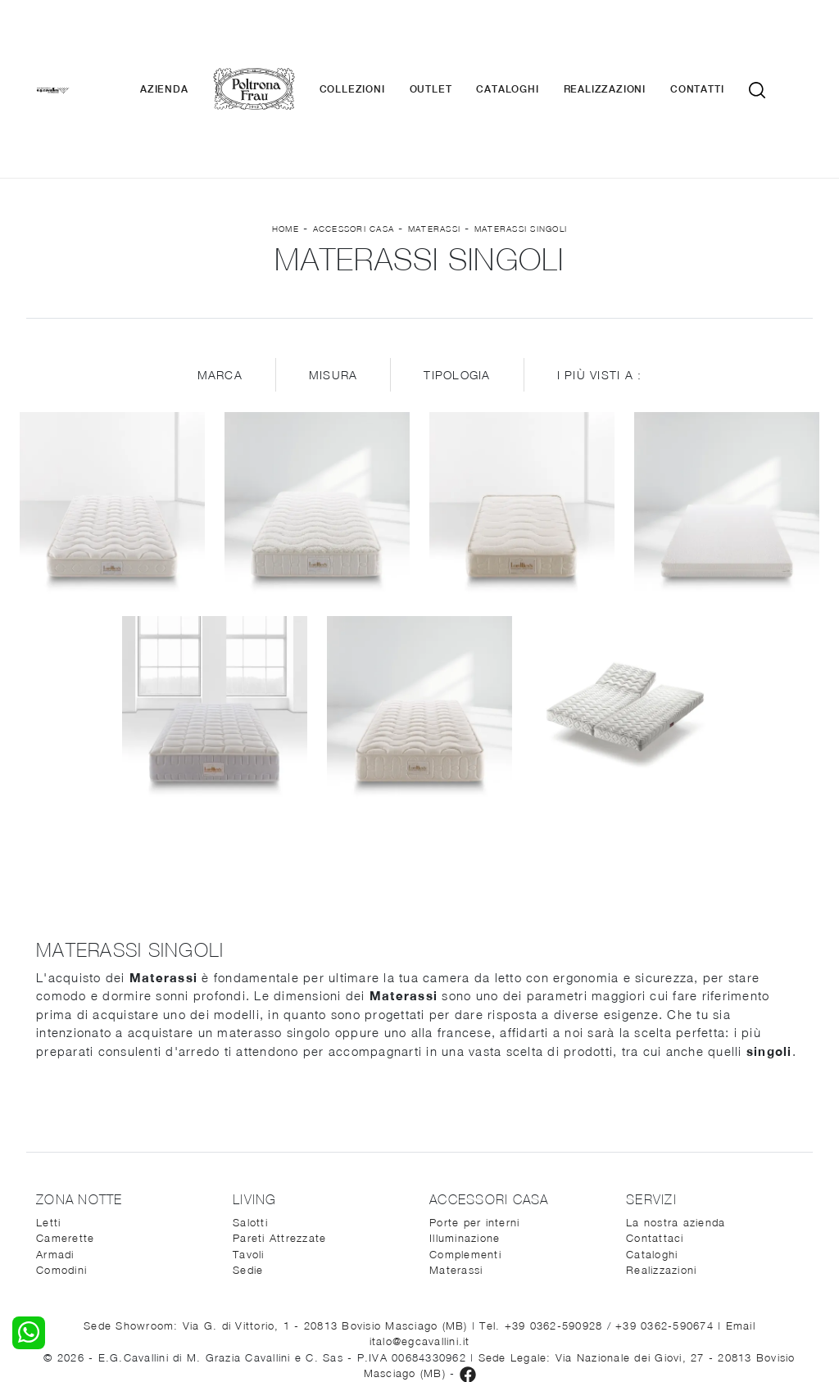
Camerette (65, 1141)
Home (285, 132)
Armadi (55, 1156)
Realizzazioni (628, 41)
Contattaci (655, 1141)
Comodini (61, 1173)
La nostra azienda (675, 1124)
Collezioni (376, 41)
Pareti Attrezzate (279, 1141)
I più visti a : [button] (599, 278)
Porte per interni (474, 1124)
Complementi (465, 1156)
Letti (48, 1124)
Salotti (250, 1124)
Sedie (248, 1173)
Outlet (454, 41)
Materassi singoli (520, 132)
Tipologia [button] (457, 278)
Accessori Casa (354, 132)
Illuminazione (464, 1141)
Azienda (189, 41)
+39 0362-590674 (666, 1228)
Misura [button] (333, 278)
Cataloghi (532, 41)
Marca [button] (220, 278)
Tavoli (249, 1156)
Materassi (434, 132)
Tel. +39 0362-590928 (542, 1228)
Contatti (721, 41)
